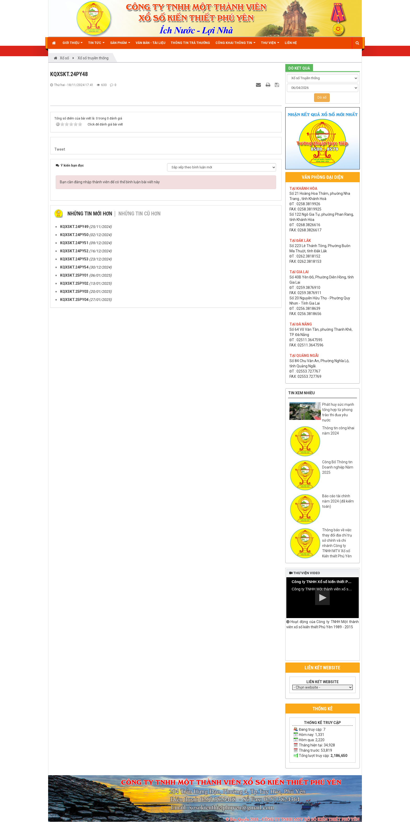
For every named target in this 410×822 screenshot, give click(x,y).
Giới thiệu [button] (72, 45)
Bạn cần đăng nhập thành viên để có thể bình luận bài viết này (110, 616)
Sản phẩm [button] (120, 45)
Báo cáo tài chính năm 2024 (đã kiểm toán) (338, 501)
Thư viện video (304, 573)
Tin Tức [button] (96, 45)
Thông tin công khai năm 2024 (338, 430)
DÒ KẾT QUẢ (299, 68)
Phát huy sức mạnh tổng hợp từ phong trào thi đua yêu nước (338, 412)
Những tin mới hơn (89, 647)
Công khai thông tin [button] (235, 45)
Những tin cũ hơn (139, 647)
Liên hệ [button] (291, 43)
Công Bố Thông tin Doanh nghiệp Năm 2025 (337, 467)
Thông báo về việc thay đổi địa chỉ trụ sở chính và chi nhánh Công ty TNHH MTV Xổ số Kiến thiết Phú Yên (337, 543)
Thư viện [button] (270, 45)
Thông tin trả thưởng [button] (190, 43)
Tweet (59, 583)
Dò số (321, 97)
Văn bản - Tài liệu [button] (150, 43)
